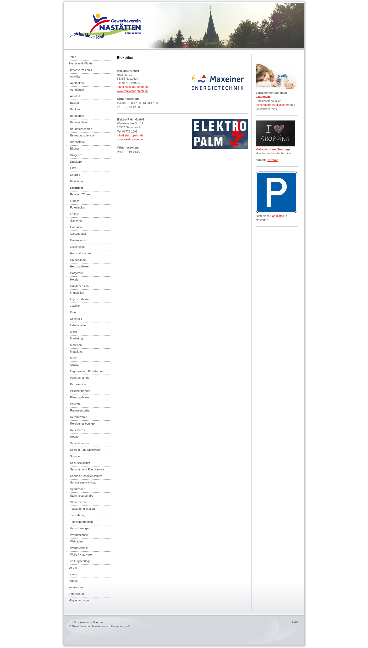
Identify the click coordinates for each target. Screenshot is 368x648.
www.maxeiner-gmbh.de (132, 90)
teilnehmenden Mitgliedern (273, 104)
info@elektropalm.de (130, 135)
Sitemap (98, 622)
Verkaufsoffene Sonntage (273, 149)
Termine (272, 160)
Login (295, 621)
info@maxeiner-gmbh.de (133, 86)
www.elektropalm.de (130, 139)
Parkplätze (277, 215)
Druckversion (80, 622)
